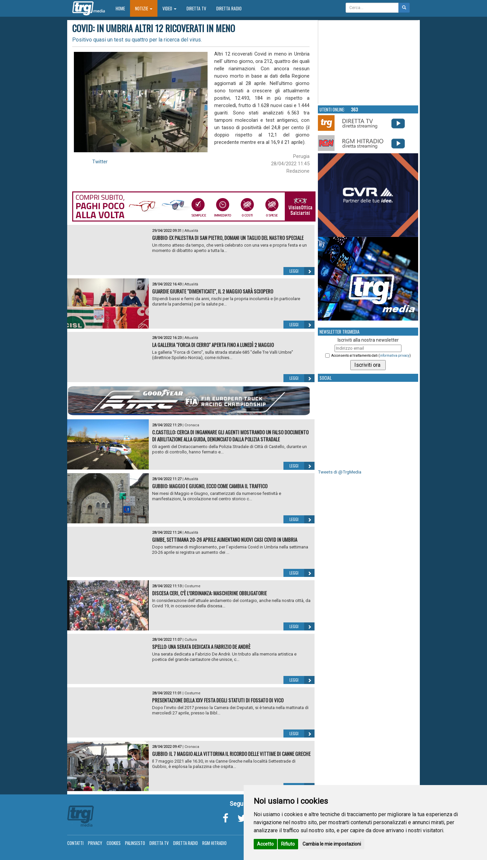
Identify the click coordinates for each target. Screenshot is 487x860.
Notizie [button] (143, 8)
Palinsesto (135, 843)
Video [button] (169, 8)
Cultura (191, 639)
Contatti (75, 843)
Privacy (95, 843)
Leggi (302, 271)
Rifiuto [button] (288, 844)
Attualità (191, 231)
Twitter (100, 162)
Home (123, 8)
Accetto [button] (265, 844)
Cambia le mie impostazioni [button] (331, 844)
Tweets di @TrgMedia (339, 472)
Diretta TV (196, 8)
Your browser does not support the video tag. (368, 62)
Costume (193, 586)
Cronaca (192, 425)
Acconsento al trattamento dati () (371, 355)
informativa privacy (394, 355)
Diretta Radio (229, 8)
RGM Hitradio (214, 843)
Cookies (114, 843)
